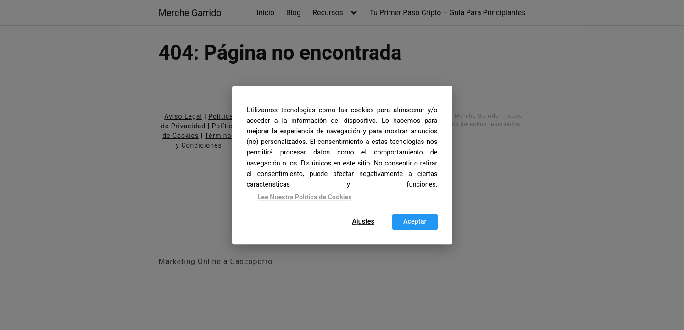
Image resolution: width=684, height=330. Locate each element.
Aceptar (415, 222)
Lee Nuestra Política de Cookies (305, 197)
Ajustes (363, 222)
